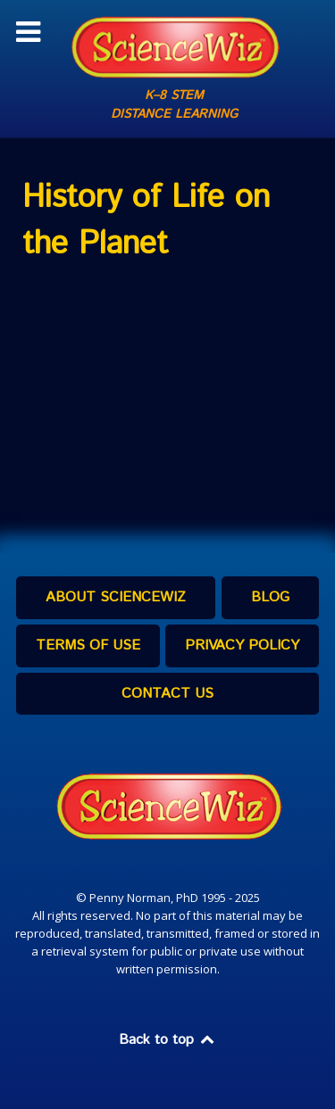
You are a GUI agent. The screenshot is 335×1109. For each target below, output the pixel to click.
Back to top (168, 1040)
